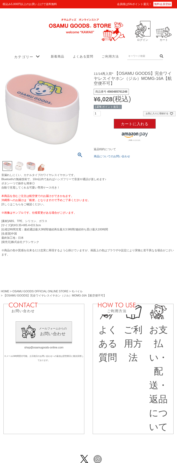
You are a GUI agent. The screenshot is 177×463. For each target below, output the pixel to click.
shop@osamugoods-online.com (43, 347)
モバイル (77, 291)
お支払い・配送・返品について (158, 371)
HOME (5, 291)
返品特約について (105, 149)
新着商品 (57, 56)
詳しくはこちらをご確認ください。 (23, 204)
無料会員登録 (162, 4)
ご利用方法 (110, 56)
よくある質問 (83, 56)
